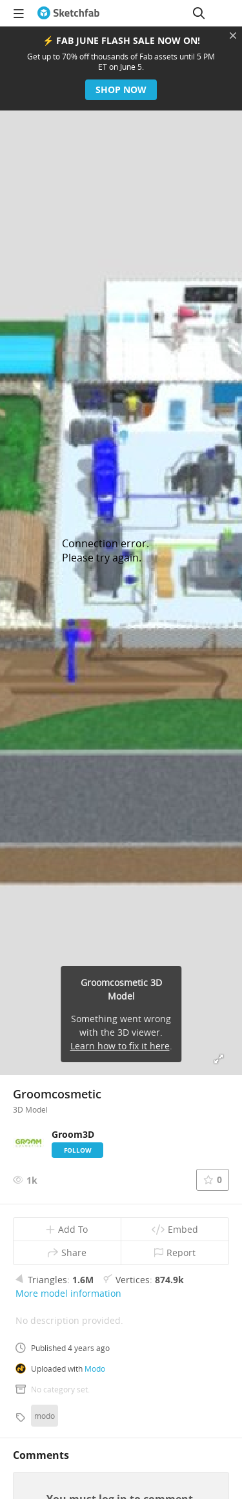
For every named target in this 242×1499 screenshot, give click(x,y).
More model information (68, 1293)
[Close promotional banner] (233, 35)
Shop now (121, 89)
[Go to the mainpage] (68, 12)
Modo (95, 1368)
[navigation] (19, 13)
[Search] (199, 13)
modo (44, 1415)
